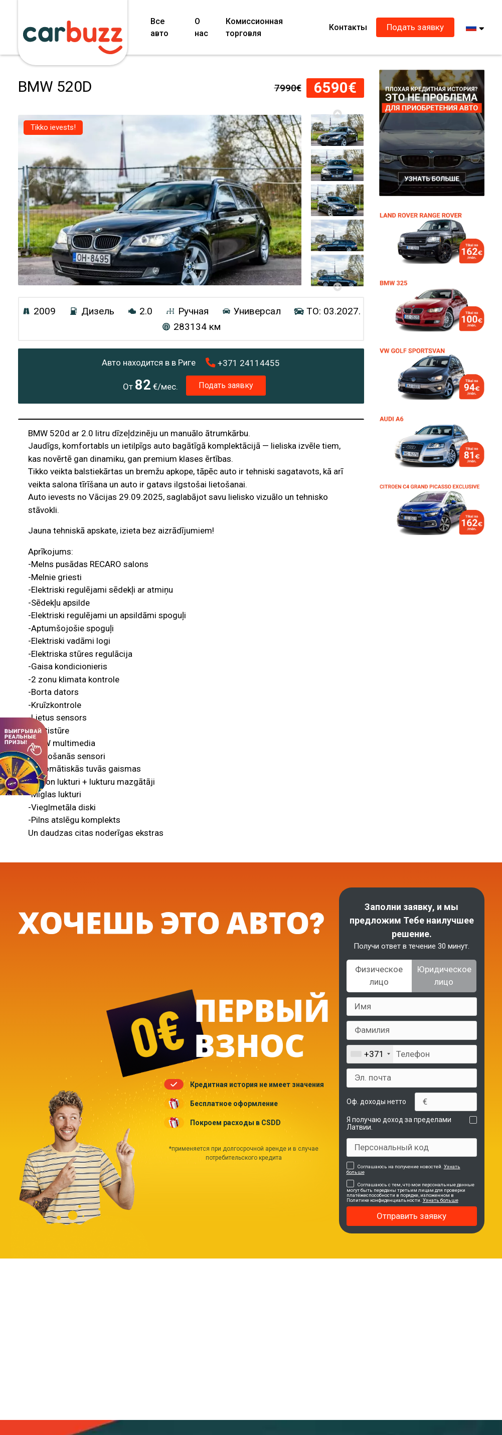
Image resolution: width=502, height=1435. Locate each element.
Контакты (348, 27)
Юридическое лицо (444, 975)
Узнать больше (440, 1200)
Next (337, 287)
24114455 (243, 363)
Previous (337, 114)
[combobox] (370, 1054)
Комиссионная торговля (254, 27)
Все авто (159, 27)
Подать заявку (415, 27)
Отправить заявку (411, 1216)
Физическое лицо (379, 975)
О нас (201, 27)
